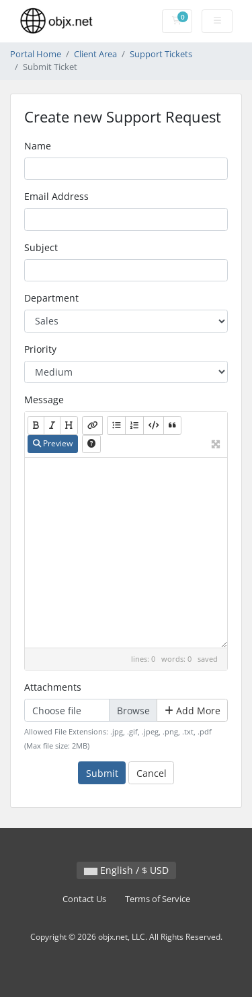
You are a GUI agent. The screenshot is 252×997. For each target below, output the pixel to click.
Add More (192, 710)
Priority (40, 349)
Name (37, 145)
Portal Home (35, 54)
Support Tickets (161, 54)
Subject (41, 247)
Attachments (52, 687)
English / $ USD (126, 870)
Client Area (95, 54)
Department (51, 297)
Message (44, 399)
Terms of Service (157, 899)
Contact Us (84, 899)
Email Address (56, 196)
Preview (53, 443)
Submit (102, 773)
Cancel (151, 773)
